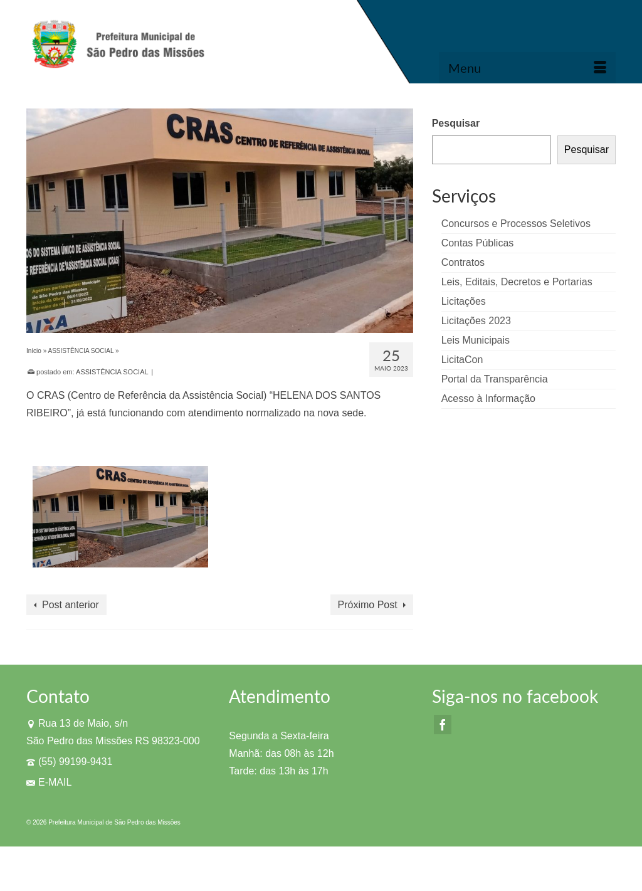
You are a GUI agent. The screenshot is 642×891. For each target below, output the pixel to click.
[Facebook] (442, 724)
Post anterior (70, 604)
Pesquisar (456, 123)
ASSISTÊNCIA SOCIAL (112, 372)
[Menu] (527, 67)
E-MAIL (48, 782)
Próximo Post (367, 604)
